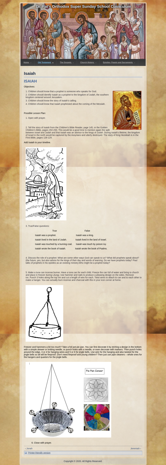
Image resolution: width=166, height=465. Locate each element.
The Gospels (67, 62)
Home (28, 62)
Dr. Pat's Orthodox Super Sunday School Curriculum (83, 6)
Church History (88, 62)
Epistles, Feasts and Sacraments (119, 62)
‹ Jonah (29, 448)
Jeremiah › (135, 448)
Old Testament (46, 62)
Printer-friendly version (39, 452)
